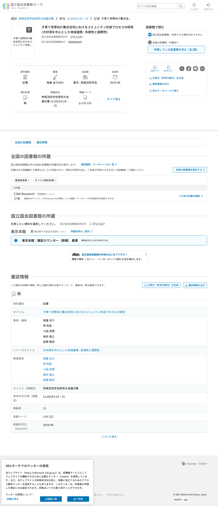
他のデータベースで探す (164, 90)
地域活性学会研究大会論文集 (36, 18)
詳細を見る (13, 499)
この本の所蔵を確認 (191, 196)
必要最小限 (51, 499)
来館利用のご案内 (82, 231)
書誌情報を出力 (159, 84)
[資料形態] (45, 180)
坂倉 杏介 (49, 358)
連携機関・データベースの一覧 (99, 164)
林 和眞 (47, 364)
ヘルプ (194, 6)
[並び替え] (22, 180)
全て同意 (78, 499)
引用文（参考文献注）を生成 (166, 78)
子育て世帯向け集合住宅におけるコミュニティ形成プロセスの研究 (84, 312)
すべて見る (114, 99)
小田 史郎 (49, 369)
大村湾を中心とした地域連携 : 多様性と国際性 (71, 350)
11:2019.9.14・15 (77, 18)
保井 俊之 (49, 374)
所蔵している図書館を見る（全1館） (176, 49)
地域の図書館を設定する (191, 170)
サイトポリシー (115, 494)
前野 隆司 (49, 380)
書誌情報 (41, 142)
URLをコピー (168, 68)
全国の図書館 (23, 142)
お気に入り (155, 68)
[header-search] (161, 6)
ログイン (208, 6)
